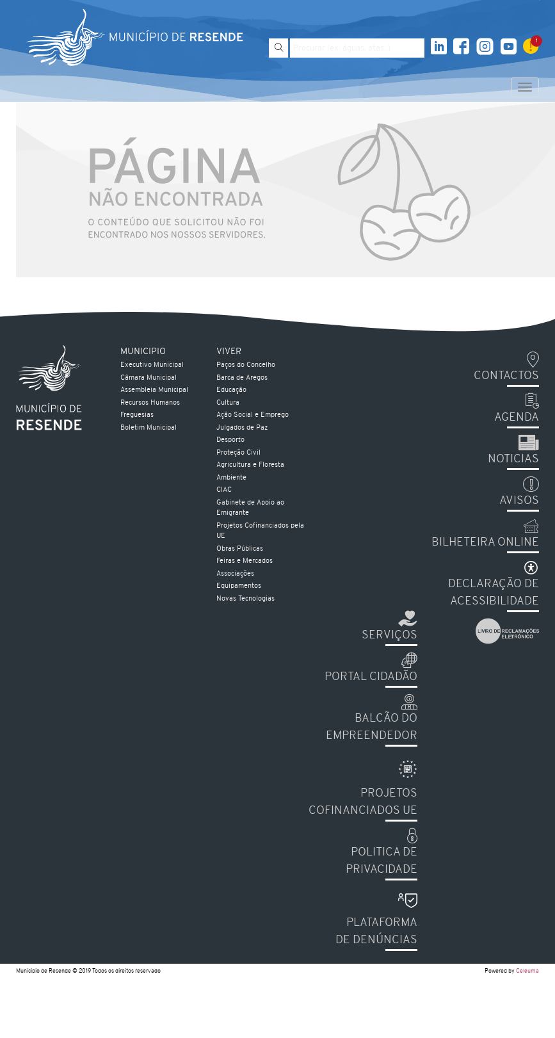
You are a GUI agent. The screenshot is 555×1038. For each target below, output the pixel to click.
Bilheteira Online (485, 543)
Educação (231, 390)
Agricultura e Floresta (250, 465)
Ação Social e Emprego (252, 415)
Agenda (516, 418)
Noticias (513, 459)
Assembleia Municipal (154, 390)
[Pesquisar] (278, 48)
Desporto (230, 440)
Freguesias (137, 415)
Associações (235, 574)
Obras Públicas (239, 549)
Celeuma (527, 971)
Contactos (506, 376)
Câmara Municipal (148, 378)
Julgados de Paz (242, 428)
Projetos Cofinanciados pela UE (260, 531)
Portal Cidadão (371, 677)
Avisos (519, 501)
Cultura (227, 403)
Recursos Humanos (150, 403)
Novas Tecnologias (245, 599)
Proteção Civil (238, 453)
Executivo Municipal (152, 365)
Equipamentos (238, 586)
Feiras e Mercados (244, 561)
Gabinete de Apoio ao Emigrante (250, 508)
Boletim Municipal (148, 428)
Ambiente (231, 478)
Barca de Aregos (242, 378)
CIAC (224, 490)
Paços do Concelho (245, 365)
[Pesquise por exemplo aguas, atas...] (357, 48)
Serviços (389, 635)
